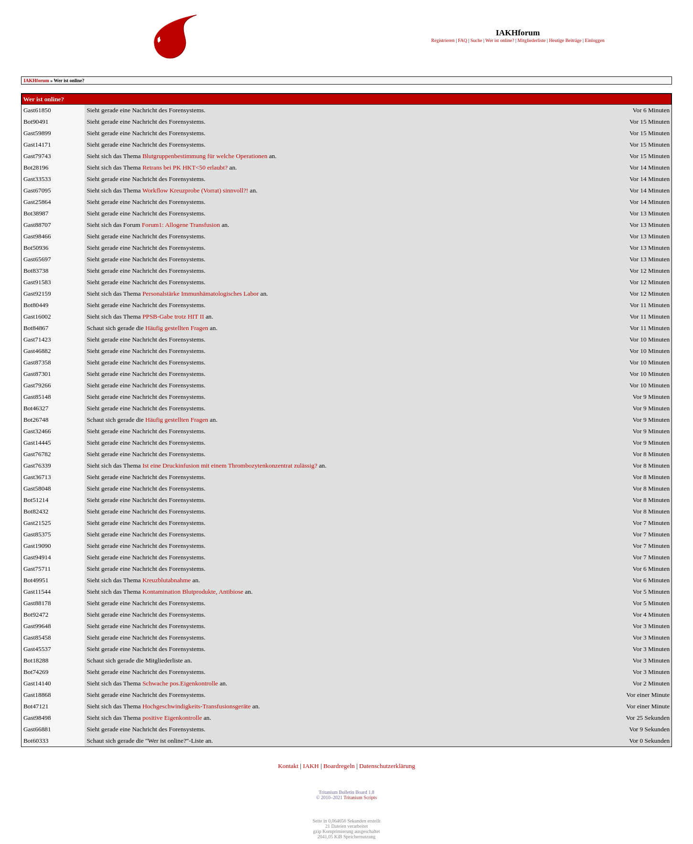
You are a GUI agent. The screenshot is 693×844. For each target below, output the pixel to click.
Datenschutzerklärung (387, 765)
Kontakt (288, 765)
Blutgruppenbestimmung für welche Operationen (204, 156)
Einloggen (595, 40)
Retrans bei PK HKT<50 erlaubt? (185, 167)
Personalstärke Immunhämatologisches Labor (200, 293)
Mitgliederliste (532, 40)
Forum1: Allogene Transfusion (181, 224)
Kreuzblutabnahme (166, 580)
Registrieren (443, 40)
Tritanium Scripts (360, 797)
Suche (476, 40)
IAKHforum (36, 80)
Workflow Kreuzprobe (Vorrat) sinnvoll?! (195, 190)
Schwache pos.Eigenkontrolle (180, 683)
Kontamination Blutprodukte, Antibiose (192, 591)
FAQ (462, 40)
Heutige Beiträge (565, 40)
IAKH (311, 765)
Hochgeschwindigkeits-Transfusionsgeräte (196, 706)
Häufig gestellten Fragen (176, 327)
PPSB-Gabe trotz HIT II (173, 316)
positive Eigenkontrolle (172, 717)
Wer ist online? (499, 40)
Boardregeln (339, 765)
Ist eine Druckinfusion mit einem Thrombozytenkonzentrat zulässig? (229, 465)
